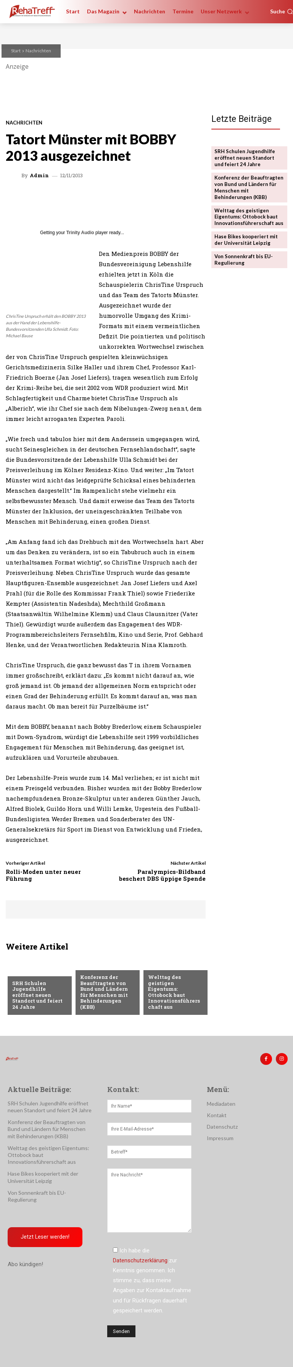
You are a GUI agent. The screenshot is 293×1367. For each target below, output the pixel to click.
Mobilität (161, 965)
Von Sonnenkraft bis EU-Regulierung (243, 259)
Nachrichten (38, 50)
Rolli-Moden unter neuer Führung (43, 875)
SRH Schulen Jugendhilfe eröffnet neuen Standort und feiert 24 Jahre (37, 995)
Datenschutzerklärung (140, 1260)
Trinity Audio (80, 232)
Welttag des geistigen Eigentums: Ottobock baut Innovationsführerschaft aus (174, 992)
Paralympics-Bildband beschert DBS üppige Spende (162, 875)
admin (39, 175)
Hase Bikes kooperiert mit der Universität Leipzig (246, 239)
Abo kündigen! (25, 1264)
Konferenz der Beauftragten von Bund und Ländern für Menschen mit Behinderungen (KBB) (104, 992)
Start (16, 50)
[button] (281, 11)
